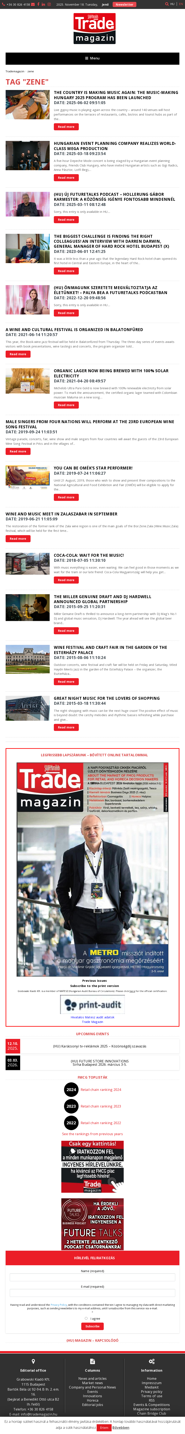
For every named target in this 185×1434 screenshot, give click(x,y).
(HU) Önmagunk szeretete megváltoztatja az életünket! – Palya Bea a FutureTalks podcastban (110, 290)
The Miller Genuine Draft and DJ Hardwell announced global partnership (102, 599)
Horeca (92, 1400)
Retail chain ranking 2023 (101, 1106)
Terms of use (152, 1396)
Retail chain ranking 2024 (101, 1089)
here (132, 991)
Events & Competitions (151, 1404)
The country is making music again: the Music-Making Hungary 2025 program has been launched (116, 95)
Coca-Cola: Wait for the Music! (89, 555)
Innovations (92, 1396)
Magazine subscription (151, 1409)
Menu (92, 58)
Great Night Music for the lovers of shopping (107, 698)
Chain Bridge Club (151, 1413)
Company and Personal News (92, 1387)
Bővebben (120, 1427)
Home (152, 1378)
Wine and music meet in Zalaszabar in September (61, 513)
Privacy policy (151, 1391)
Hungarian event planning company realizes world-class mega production (115, 146)
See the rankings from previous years (92, 1134)
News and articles (92, 1378)
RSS (152, 1400)
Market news (92, 1383)
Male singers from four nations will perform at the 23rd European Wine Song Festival (90, 424)
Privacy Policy (59, 1305)
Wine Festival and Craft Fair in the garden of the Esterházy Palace (110, 650)
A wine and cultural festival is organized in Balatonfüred (74, 329)
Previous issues (94, 980)
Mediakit (152, 1387)
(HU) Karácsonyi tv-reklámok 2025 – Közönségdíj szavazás (99, 1046)
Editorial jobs (92, 1404)
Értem (104, 1428)
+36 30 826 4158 (18, 4)
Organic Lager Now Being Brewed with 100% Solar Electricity (111, 373)
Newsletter (124, 4)
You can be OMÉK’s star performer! (93, 468)
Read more (66, 127)
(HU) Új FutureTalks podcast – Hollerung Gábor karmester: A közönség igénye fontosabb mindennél (114, 197)
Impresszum (152, 1383)
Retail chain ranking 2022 (101, 1123)
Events (92, 1391)
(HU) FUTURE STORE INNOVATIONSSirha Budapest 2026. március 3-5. (100, 1063)
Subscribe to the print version (94, 986)
